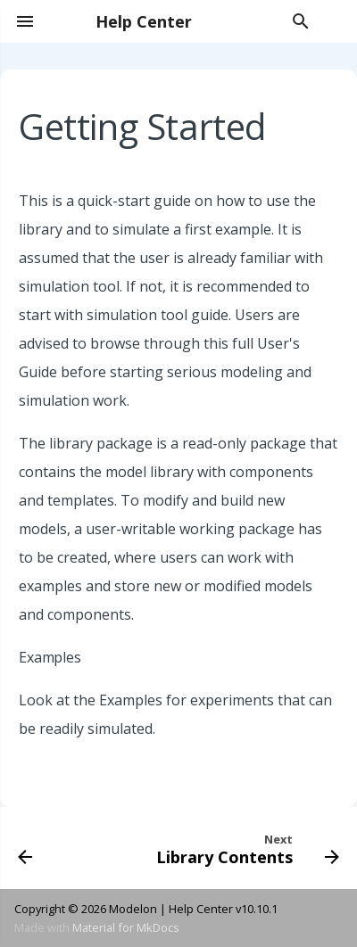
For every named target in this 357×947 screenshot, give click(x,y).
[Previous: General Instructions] (25, 848)
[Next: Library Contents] (245, 848)
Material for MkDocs (125, 927)
